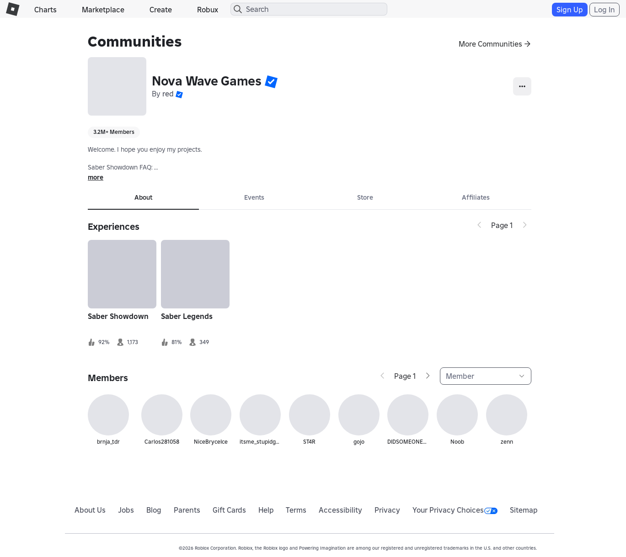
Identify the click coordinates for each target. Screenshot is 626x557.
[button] (271, 81)
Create (161, 9)
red (168, 93)
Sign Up (569, 9)
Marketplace (103, 9)
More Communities (490, 44)
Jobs (126, 510)
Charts (45, 9)
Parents (187, 510)
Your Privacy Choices (455, 510)
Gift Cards (229, 510)
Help (266, 510)
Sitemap (524, 510)
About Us (90, 510)
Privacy (387, 510)
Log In (604, 9)
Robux (207, 9)
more (95, 177)
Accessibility (340, 510)
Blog (153, 510)
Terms (296, 510)
